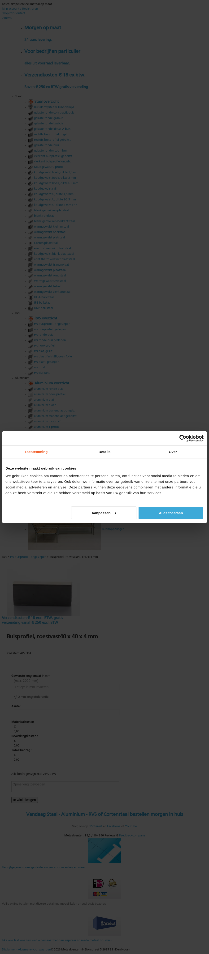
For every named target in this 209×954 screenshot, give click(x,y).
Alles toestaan (171, 513)
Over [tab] (173, 451)
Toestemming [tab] (36, 451)
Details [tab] (104, 451)
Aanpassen (103, 513)
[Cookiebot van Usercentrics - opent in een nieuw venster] (183, 438)
